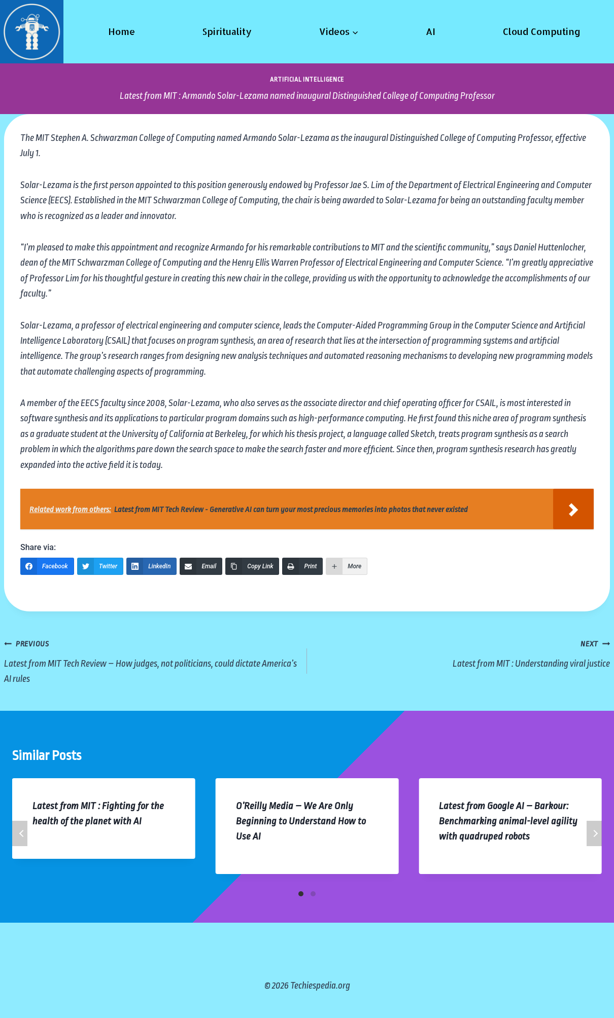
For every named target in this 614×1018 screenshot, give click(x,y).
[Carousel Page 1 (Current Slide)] (301, 894)
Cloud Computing (542, 31)
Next (594, 833)
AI (430, 31)
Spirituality (227, 31)
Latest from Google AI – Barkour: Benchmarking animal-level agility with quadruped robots (508, 821)
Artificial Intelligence (307, 79)
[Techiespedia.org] (31, 31)
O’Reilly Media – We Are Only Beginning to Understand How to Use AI (301, 821)
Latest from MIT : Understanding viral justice (463, 652)
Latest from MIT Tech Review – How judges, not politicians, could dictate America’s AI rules (150, 660)
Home (121, 31)
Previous (19, 833)
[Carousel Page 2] (313, 894)
